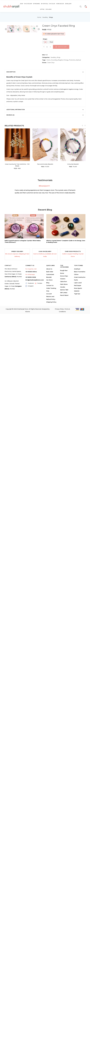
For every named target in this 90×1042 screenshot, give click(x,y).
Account (49, 295)
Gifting (42, 9)
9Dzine (27, 313)
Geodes (62, 288)
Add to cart (62, 46)
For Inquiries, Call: (31, 270)
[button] (86, 6)
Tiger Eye (77, 295)
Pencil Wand (64, 296)
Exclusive (48, 9)
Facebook (29, 284)
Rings (51, 17)
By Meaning (36, 3)
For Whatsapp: (30, 275)
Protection (72, 60)
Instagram (29, 287)
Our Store (49, 281)
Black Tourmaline (79, 273)
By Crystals (44, 3)
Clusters (62, 280)
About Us (49, 270)
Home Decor (60, 3)
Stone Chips (64, 277)
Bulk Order (49, 273)
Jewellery (68, 3)
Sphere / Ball (64, 291)
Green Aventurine (79, 278)
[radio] (45, 42)
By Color (52, 3)
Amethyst (77, 270)
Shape (45, 39)
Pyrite (76, 281)
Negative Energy (63, 60)
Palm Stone (63, 285)
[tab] (45, 73)
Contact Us (49, 286)
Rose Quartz (78, 289)
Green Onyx (50, 62)
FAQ (47, 292)
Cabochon (63, 283)
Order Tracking (51, 289)
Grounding (54, 60)
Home (39, 17)
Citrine (76, 275)
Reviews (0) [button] (45, 116)
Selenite (76, 292)
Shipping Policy (51, 303)
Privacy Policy (59, 310)
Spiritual (78, 60)
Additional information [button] (45, 111)
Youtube (38, 284)
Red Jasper (77, 286)
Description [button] (45, 73)
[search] (81, 6)
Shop (21, 3)
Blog (47, 284)
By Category (28, 3)
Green (48, 60)
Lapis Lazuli (78, 284)
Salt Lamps (63, 294)
